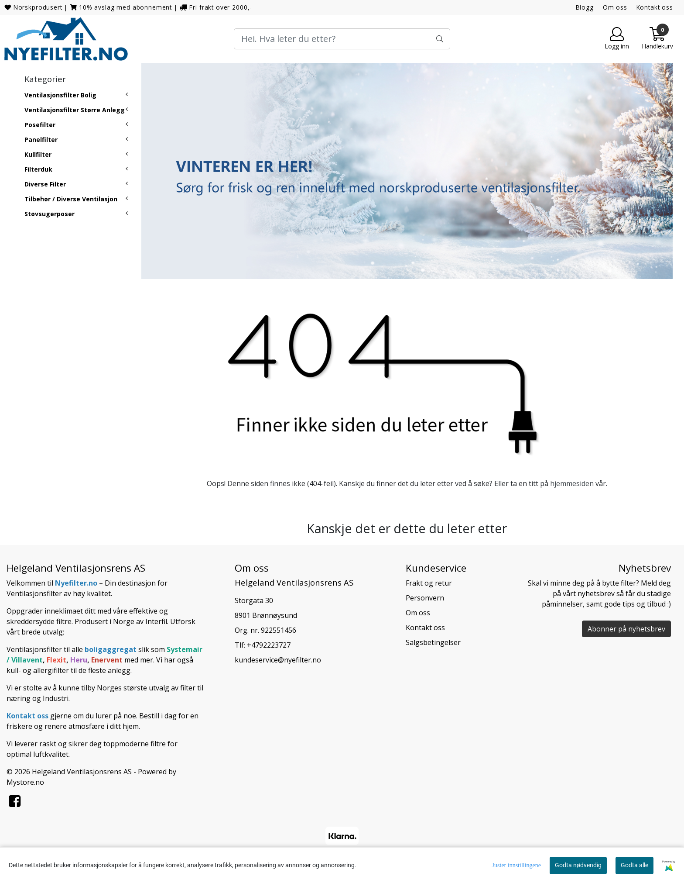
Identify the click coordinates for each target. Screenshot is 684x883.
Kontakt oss (654, 7)
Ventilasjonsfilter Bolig (60, 95)
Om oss (615, 7)
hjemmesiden (572, 483)
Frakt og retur (429, 583)
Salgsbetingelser (433, 642)
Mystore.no (25, 782)
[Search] (342, 38)
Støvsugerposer (49, 214)
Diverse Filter (45, 184)
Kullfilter (37, 154)
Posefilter (39, 125)
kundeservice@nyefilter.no (278, 660)
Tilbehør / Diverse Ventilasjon (70, 199)
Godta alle (634, 865)
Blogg (585, 7)
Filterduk (38, 169)
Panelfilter (41, 139)
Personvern (425, 598)
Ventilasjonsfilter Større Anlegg (74, 110)
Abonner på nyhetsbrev (626, 629)
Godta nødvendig (578, 865)
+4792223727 (269, 645)
